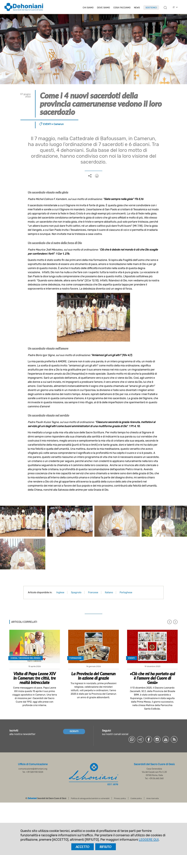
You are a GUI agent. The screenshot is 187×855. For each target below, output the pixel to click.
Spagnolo (76, 592)
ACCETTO (82, 847)
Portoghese (126, 592)
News (137, 8)
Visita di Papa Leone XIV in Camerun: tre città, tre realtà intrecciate (34, 678)
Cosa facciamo (121, 8)
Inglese (60, 592)
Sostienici (151, 7)
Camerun (59, 124)
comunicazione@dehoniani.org (32, 769)
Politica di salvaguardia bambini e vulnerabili (90, 798)
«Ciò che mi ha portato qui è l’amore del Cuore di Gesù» (152, 678)
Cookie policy (136, 798)
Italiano (109, 592)
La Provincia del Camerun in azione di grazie (93, 675)
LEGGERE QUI (149, 840)
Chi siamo (88, 8)
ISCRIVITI (74, 731)
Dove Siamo (103, 8)
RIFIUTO (105, 847)
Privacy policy (120, 798)
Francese (93, 592)
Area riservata (152, 798)
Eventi (47, 124)
